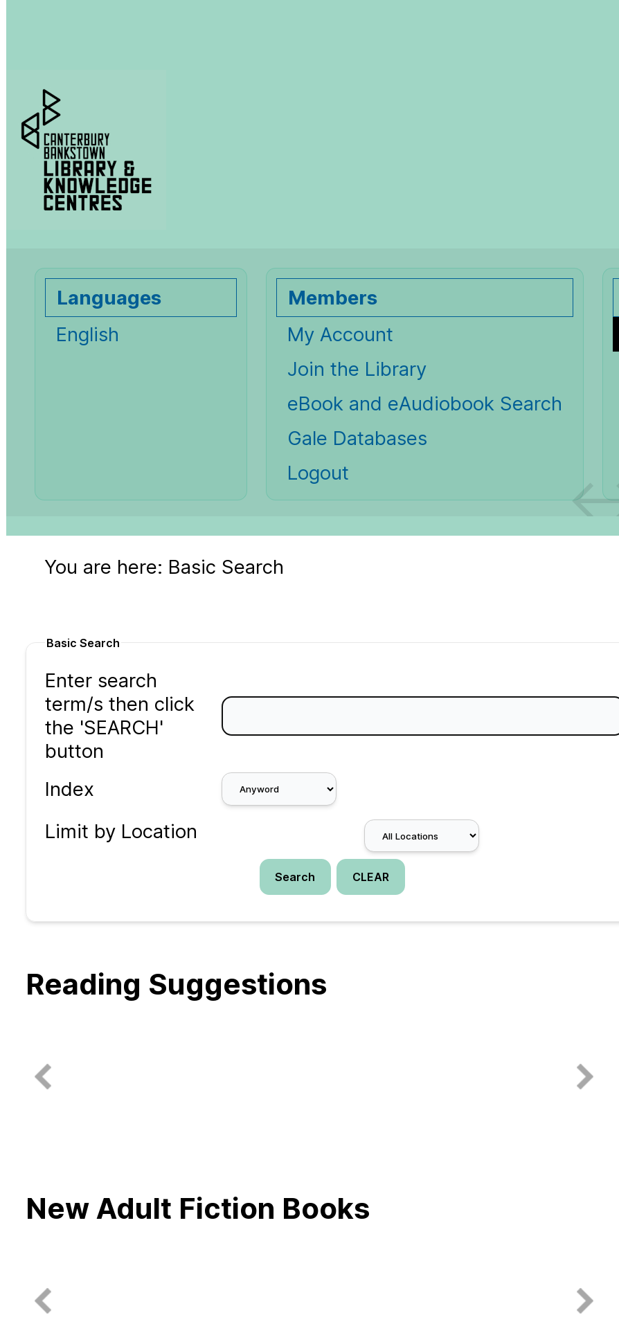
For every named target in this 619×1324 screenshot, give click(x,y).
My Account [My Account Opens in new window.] (340, 334)
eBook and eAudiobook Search (424, 403)
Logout (318, 472)
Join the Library (357, 369)
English (87, 334)
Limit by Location (121, 831)
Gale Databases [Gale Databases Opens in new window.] (357, 438)
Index (69, 789)
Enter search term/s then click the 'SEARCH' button (120, 716)
